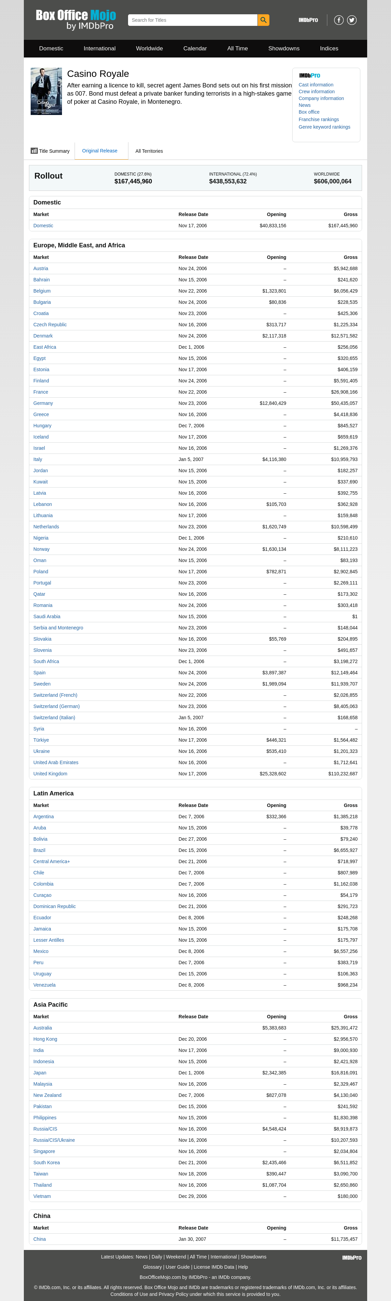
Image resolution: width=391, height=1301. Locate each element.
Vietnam (42, 1196)
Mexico (40, 951)
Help (243, 1267)
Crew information (317, 91)
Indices (329, 48)
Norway (41, 549)
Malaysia (42, 1084)
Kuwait (40, 481)
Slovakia (42, 639)
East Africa (44, 347)
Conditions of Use (129, 1294)
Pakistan (42, 1106)
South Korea (46, 1162)
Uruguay (42, 973)
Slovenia (42, 650)
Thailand (42, 1185)
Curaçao (42, 895)
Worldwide (149, 48)
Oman (39, 560)
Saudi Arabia (46, 616)
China (39, 1239)
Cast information (316, 84)
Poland (40, 571)
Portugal (42, 583)
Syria (38, 728)
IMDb (224, 1277)
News (305, 105)
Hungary (42, 425)
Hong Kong (45, 1039)
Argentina (43, 816)
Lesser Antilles (48, 940)
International (100, 48)
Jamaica (42, 929)
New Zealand (47, 1095)
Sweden (42, 684)
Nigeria (40, 538)
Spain (39, 672)
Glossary (152, 1267)
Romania (42, 605)
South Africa (46, 661)
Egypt (39, 358)
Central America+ (51, 861)
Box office (309, 112)
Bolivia (40, 839)
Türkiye (41, 740)
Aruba (39, 827)
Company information (321, 98)
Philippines (45, 1117)
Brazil (39, 850)
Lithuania (43, 515)
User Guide (178, 1267)
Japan (39, 1072)
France (40, 392)
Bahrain (41, 279)
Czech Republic (50, 324)
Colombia (43, 884)
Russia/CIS (45, 1129)
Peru (38, 962)
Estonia (41, 369)
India (38, 1050)
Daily (157, 1256)
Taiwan (40, 1173)
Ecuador (42, 917)
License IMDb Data (214, 1267)
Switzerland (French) (55, 695)
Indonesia (43, 1061)
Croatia (41, 313)
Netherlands (46, 526)
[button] (322, 119)
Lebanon (42, 504)
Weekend (176, 1256)
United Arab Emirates (55, 762)
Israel (39, 448)
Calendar (195, 48)
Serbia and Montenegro (58, 627)
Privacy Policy (173, 1294)
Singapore (44, 1151)
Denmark (43, 336)
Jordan (40, 470)
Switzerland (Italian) (54, 717)
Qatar (39, 594)
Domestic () (133, 174)
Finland (41, 380)
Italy (37, 459)
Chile (38, 872)
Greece (41, 414)
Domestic (51, 48)
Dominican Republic (54, 906)
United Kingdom (50, 773)
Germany (43, 403)
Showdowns (284, 48)
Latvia (39, 493)
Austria (40, 268)
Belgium (42, 291)
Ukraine (41, 751)
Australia (42, 1028)
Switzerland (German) (56, 706)
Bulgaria (42, 302)
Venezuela (44, 985)
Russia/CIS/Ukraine (54, 1140)
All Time (238, 48)
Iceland (41, 437)
